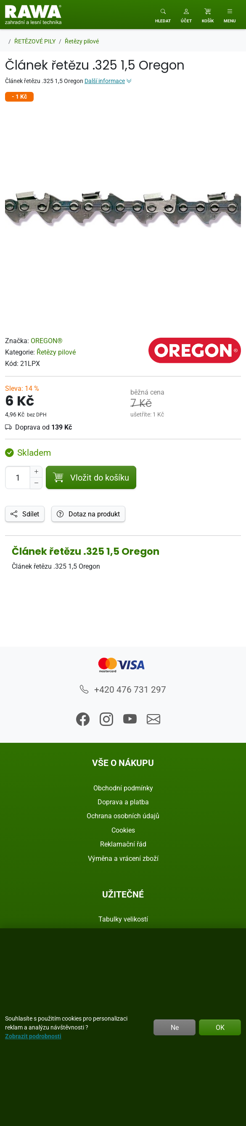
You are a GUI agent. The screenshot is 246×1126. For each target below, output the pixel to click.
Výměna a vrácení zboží (123, 858)
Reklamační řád (123, 844)
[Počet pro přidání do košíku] (17, 477)
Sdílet (25, 514)
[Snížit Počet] (36, 483)
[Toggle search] (163, 14)
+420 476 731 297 (123, 689)
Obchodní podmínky (123, 788)
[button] (186, 14)
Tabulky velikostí (123, 919)
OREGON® (47, 340)
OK (220, 1027)
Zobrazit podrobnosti (33, 1036)
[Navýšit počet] (36, 472)
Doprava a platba (123, 802)
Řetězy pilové (56, 352)
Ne (175, 1027)
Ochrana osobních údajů (123, 816)
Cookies (123, 830)
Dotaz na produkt (88, 514)
